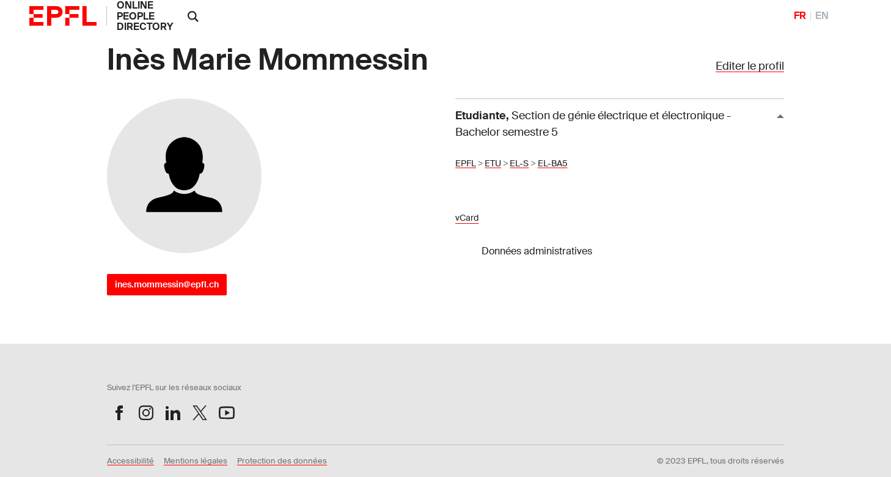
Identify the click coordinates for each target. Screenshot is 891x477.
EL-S (519, 163)
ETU (493, 163)
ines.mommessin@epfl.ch (167, 284)
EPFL (465, 163)
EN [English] (822, 15)
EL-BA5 (553, 163)
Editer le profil (750, 66)
